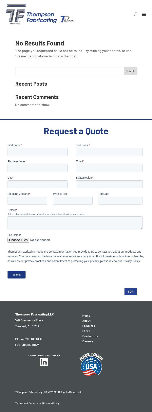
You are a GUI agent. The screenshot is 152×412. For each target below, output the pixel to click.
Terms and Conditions (28, 403)
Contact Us (90, 336)
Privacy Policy (51, 403)
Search (130, 71)
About (86, 320)
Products (88, 326)
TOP (131, 291)
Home (86, 315)
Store (86, 331)
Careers (88, 341)
